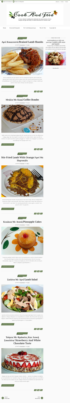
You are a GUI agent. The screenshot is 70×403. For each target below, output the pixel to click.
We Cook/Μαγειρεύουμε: (29, 28)
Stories (7, 398)
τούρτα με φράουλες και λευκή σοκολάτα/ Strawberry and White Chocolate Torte (22, 340)
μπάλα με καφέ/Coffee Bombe (22, 99)
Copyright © (52, 28)
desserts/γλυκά (22, 95)
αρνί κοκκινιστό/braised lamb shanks (22, 41)
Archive (62, 1)
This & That (43, 28)
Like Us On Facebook (6, 1)
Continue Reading (8, 86)
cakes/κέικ (22, 217)
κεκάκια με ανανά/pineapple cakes (22, 221)
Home (4, 28)
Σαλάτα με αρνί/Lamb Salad (22, 279)
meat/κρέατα (22, 38)
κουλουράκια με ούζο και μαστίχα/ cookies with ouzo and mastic (55, 42)
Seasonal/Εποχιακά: (15, 28)
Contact (66, 1)
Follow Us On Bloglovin (18, 1)
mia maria (22, 45)
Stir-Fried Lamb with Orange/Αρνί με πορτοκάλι (22, 159)
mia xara (22, 163)
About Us (57, 1)
